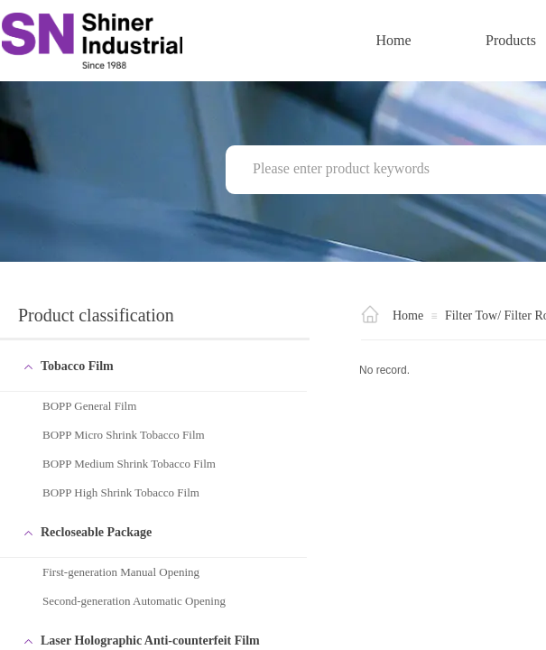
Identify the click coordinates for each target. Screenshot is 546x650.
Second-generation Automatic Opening (134, 601)
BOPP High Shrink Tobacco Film (120, 492)
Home (393, 40)
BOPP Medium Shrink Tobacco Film (129, 463)
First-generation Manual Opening (120, 572)
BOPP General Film (89, 406)
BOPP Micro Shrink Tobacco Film (123, 434)
